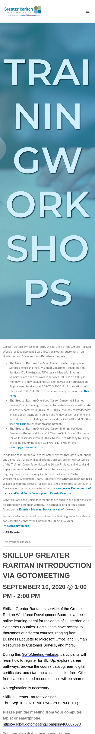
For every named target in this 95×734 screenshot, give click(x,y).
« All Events (11, 532)
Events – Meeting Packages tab (40, 509)
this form (20, 423)
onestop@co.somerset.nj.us (26, 447)
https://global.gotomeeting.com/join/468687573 (42, 724)
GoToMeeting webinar (40, 654)
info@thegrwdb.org (16, 525)
